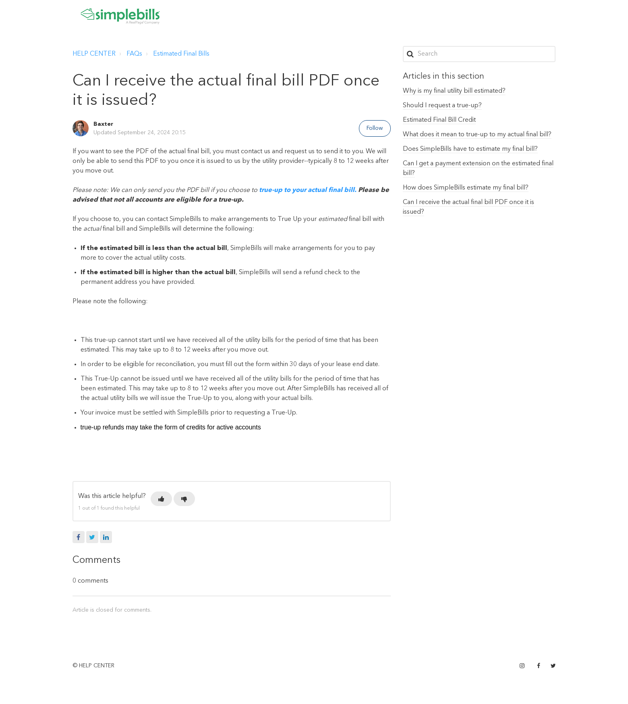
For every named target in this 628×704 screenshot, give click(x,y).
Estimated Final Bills (181, 54)
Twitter (92, 537)
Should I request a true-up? (442, 105)
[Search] (479, 54)
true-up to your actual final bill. (307, 190)
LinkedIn (106, 537)
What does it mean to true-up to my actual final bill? (477, 134)
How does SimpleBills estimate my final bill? (466, 188)
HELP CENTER (94, 54)
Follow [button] (375, 128)
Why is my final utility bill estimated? (454, 91)
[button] (161, 499)
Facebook (79, 537)
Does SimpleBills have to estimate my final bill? (470, 149)
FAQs (134, 54)
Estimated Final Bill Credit (439, 120)
